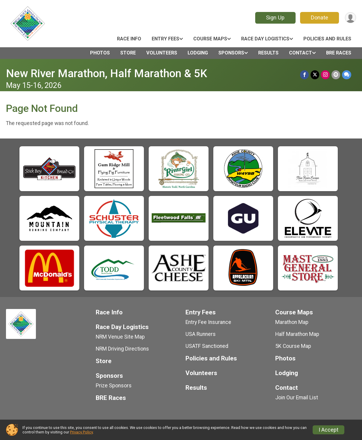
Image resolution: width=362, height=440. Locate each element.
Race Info (129, 39)
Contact (300, 53)
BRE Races (338, 53)
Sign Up (275, 17)
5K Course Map (293, 346)
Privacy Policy (81, 432)
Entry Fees (165, 39)
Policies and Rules (327, 39)
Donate (319, 17)
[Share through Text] (346, 74)
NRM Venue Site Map (120, 337)
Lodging (198, 53)
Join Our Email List (296, 398)
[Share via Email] (335, 74)
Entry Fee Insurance (208, 322)
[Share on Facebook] (304, 74)
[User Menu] (350, 17)
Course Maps (210, 39)
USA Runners (200, 334)
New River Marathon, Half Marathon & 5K (106, 73)
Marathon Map (291, 322)
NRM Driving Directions (122, 349)
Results (268, 53)
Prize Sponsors (114, 386)
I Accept (328, 430)
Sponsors (231, 53)
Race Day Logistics (265, 39)
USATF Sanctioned (206, 346)
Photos (100, 53)
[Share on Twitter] (315, 74)
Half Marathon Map (297, 334)
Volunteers (161, 53)
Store (128, 53)
